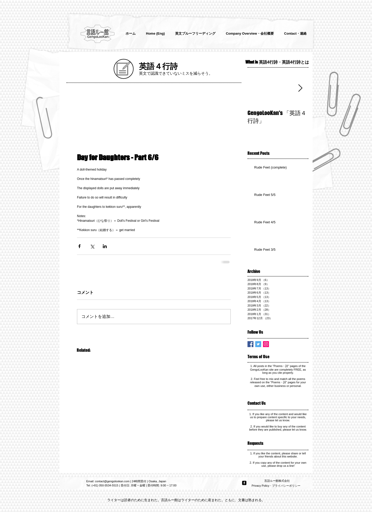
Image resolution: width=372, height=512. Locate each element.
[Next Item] (300, 88)
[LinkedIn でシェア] (104, 246)
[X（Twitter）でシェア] (92, 246)
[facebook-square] (244, 483)
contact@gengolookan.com (112, 481)
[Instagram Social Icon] (266, 344)
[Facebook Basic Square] (250, 344)
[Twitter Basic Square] (258, 344)
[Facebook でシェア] (79, 246)
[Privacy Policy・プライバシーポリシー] (276, 486)
